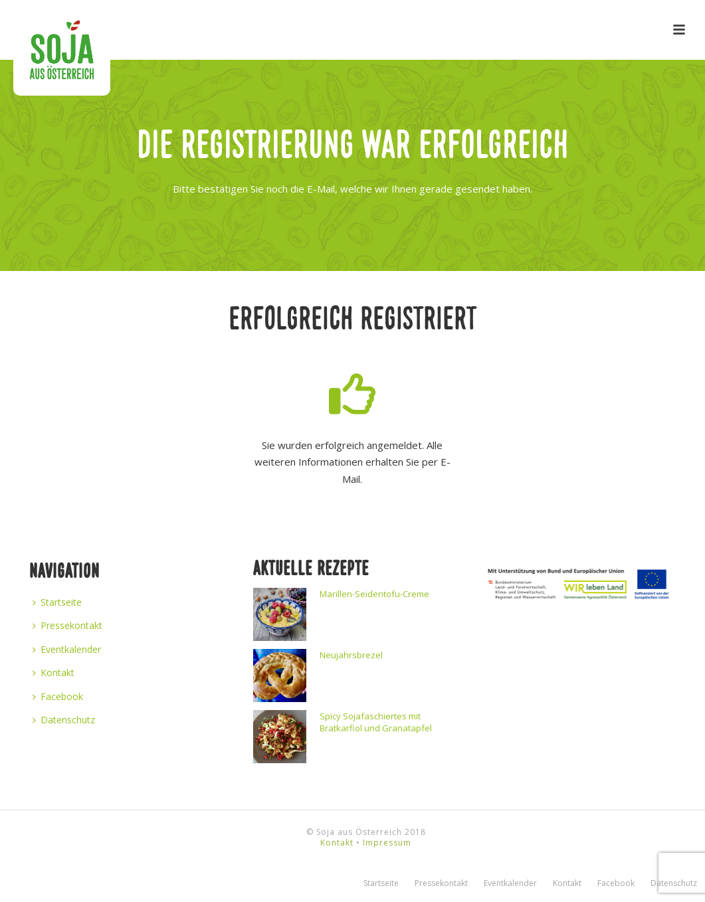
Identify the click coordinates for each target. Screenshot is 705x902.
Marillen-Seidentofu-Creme (374, 594)
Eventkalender (67, 649)
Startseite (57, 602)
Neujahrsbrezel (351, 655)
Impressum (387, 842)
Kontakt (53, 672)
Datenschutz (64, 719)
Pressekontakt (67, 625)
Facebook (58, 696)
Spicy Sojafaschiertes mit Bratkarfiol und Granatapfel (376, 722)
